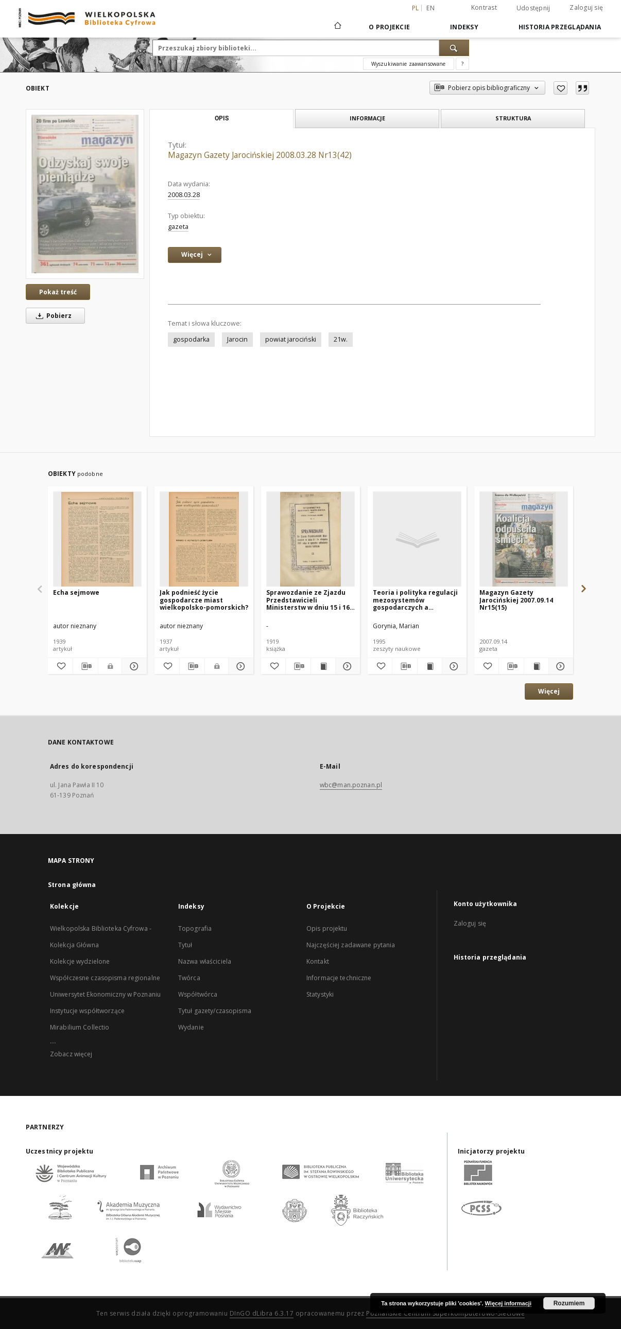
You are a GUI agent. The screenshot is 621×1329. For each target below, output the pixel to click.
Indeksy (464, 27)
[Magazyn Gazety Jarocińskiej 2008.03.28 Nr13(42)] (85, 194)
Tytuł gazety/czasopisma (214, 1010)
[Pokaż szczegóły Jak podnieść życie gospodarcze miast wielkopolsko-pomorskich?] (239, 666)
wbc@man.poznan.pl (351, 785)
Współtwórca (197, 994)
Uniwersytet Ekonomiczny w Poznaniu (105, 994)
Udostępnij (533, 8)
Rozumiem (569, 1303)
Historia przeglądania (560, 27)
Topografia (195, 928)
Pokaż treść (58, 292)
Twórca (189, 977)
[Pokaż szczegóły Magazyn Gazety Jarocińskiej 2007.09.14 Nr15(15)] (559, 666)
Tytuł (185, 945)
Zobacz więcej (71, 1054)
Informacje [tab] (367, 118)
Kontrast (484, 7)
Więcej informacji (508, 1303)
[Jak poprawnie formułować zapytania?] (462, 64)
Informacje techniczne (339, 977)
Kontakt (317, 961)
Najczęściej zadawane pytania (350, 945)
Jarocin (237, 339)
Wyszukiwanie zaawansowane (408, 63)
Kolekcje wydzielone (80, 961)
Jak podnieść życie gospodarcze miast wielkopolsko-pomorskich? (204, 599)
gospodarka (191, 339)
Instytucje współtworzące (87, 1010)
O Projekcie (389, 27)
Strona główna (72, 884)
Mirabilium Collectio (79, 1027)
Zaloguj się (586, 7)
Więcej (549, 691)
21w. (341, 339)
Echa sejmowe (76, 592)
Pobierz (52, 316)
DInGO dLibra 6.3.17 (262, 1313)
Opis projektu (327, 928)
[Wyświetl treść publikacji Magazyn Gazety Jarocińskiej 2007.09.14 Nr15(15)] (536, 666)
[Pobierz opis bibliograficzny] (85, 666)
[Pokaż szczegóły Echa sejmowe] (132, 666)
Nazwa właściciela (204, 961)
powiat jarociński (290, 339)
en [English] (430, 8)
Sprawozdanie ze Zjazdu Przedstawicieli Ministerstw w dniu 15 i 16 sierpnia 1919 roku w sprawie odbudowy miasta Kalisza (309, 599)
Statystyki (320, 994)
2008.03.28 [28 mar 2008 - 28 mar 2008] (184, 194)
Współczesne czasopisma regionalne (105, 977)
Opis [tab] (222, 118)
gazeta (178, 226)
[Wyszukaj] (454, 48)
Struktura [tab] (513, 118)
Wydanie (191, 1027)
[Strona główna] (337, 26)
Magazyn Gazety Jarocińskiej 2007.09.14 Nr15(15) (516, 599)
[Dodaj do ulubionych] (560, 88)
